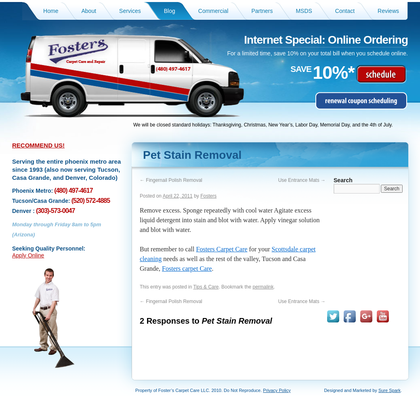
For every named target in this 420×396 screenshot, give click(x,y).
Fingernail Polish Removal (171, 180)
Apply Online (28, 255)
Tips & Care (206, 287)
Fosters (208, 196)
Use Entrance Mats (302, 180)
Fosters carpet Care (187, 268)
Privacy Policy (276, 390)
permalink (262, 287)
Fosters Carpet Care (222, 249)
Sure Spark (389, 390)
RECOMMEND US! (38, 145)
